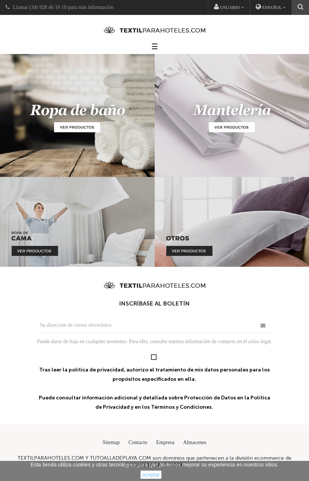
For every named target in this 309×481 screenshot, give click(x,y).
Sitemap (111, 442)
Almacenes (194, 442)
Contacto (138, 442)
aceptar (151, 475)
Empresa (165, 442)
